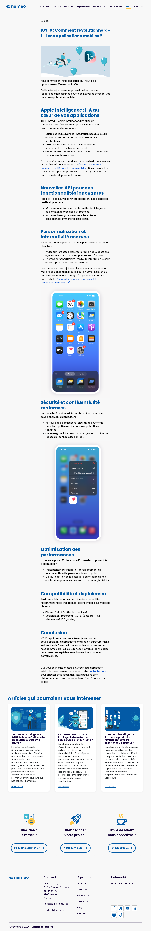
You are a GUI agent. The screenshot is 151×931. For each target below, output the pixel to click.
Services (69, 6)
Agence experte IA (122, 883)
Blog (128, 6)
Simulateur (116, 6)
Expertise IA (83, 6)
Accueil (44, 6)
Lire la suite (17, 786)
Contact (139, 6)
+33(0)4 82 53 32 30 (55, 904)
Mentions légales (42, 926)
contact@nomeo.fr (54, 910)
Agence (56, 6)
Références (100, 6)
